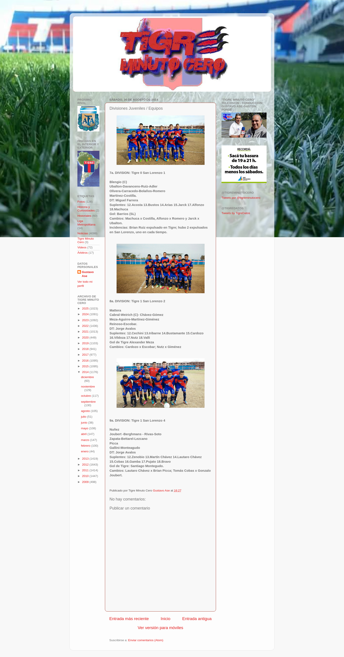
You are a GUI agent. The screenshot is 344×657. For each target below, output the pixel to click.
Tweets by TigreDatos (235, 213)
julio (84, 416)
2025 (86, 308)
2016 (86, 360)
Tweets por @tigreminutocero (240, 197)
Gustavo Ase (88, 274)
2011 (86, 470)
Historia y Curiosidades (86, 208)
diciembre (87, 377)
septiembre (88, 401)
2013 (86, 458)
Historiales (84, 215)
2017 (86, 354)
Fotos (81, 201)
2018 (86, 349)
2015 (86, 366)
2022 (86, 326)
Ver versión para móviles (160, 627)
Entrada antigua (197, 618)
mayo (85, 428)
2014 (86, 372)
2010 (86, 476)
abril (84, 434)
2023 (86, 320)
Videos (81, 247)
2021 (86, 331)
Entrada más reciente (129, 618)
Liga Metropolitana (86, 222)
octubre (86, 395)
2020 (86, 337)
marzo (85, 440)
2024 (86, 314)
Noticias (82, 233)
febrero (86, 445)
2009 (86, 482)
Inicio (165, 618)
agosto (86, 411)
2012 (86, 464)
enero (85, 451)
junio (84, 422)
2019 (86, 343)
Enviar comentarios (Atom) (145, 640)
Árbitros (82, 252)
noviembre (88, 386)
